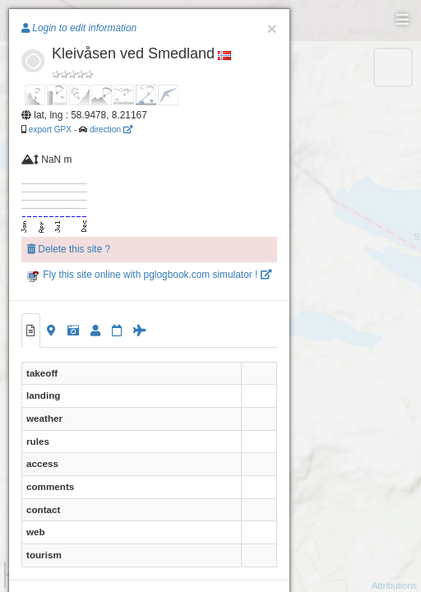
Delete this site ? (68, 249)
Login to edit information (78, 28)
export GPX (50, 129)
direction (111, 129)
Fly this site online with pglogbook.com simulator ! (149, 274)
